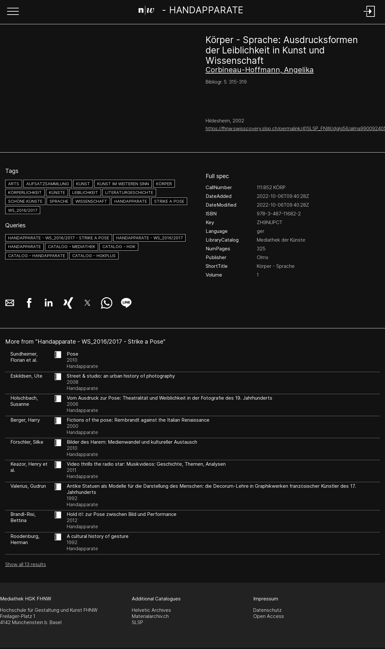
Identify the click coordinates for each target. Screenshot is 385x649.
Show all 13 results (25, 564)
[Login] (369, 17)
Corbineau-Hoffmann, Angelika (260, 69)
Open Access (268, 616)
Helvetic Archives (151, 610)
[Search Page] (191, 11)
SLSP (137, 622)
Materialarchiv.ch (150, 616)
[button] (13, 12)
